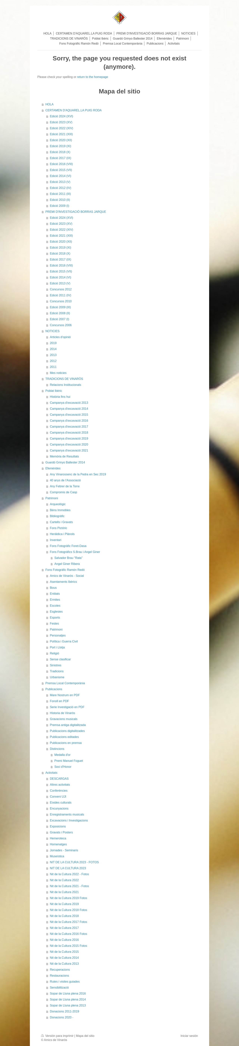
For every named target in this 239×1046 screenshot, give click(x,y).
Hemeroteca (58, 838)
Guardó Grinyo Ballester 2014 (65, 462)
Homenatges (58, 844)
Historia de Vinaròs (62, 713)
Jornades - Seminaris (64, 850)
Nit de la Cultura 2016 (64, 939)
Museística (57, 856)
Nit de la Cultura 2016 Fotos (68, 933)
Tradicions (56, 671)
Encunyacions (59, 808)
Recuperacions (60, 969)
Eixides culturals (61, 802)
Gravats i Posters (61, 832)
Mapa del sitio (85, 1035)
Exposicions (58, 826)
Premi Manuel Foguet (68, 760)
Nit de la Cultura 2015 (64, 951)
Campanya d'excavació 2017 (69, 426)
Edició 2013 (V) (60, 182)
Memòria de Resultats (64, 456)
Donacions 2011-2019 (64, 1011)
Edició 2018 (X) (60, 152)
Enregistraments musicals (67, 814)
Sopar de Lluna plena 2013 (68, 1005)
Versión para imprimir (57, 1035)
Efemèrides (52, 468)
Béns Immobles (60, 510)
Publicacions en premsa (66, 742)
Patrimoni (51, 498)
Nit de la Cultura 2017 (64, 927)
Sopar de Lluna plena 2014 (68, 999)
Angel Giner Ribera (67, 563)
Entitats (55, 593)
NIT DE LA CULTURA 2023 (68, 868)
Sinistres (55, 665)
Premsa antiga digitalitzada (68, 725)
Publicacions (53, 689)
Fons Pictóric (58, 528)
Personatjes (58, 635)
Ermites (55, 599)
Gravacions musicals (63, 719)
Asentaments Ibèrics (63, 581)
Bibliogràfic (57, 516)
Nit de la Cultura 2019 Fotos (68, 898)
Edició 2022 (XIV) (61, 128)
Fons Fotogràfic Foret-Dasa (68, 546)
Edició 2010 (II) (60, 199)
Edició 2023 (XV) (61, 122)
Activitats (51, 772)
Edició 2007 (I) (59, 319)
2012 (53, 361)
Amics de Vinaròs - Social (67, 575)
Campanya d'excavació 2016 (69, 420)
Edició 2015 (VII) (61, 170)
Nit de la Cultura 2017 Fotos (68, 921)
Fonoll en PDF (59, 701)
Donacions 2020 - (61, 1017)
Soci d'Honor (62, 766)
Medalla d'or (62, 754)
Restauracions (59, 975)
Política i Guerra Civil (64, 641)
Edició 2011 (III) (60, 193)
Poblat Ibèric (53, 390)
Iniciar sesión (189, 1035)
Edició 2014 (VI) (60, 176)
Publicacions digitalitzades (67, 731)
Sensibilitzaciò (59, 987)
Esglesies (56, 611)
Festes (54, 623)
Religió (54, 653)
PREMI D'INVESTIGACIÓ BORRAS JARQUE (75, 211)
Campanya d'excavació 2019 (69, 438)
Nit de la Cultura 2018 (64, 916)
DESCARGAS (59, 778)
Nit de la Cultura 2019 (64, 904)
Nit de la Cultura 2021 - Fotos (69, 886)
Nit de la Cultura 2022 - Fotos (69, 874)
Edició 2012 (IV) (60, 187)
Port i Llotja (57, 647)
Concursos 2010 (61, 301)
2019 (53, 343)
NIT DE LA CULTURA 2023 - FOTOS (74, 862)
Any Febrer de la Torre (65, 486)
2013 (53, 355)
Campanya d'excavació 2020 (69, 444)
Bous (53, 587)
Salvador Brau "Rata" (68, 557)
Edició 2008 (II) (60, 313)
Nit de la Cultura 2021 (64, 892)
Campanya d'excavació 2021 (69, 450)
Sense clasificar (60, 659)
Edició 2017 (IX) (60, 158)
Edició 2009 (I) (59, 205)
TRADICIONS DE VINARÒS (64, 378)
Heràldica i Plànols (62, 534)
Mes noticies (58, 372)
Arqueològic (58, 504)
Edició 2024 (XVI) (61, 116)
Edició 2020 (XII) (61, 140)
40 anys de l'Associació (65, 480)
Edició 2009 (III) (60, 307)
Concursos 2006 (61, 325)
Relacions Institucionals (65, 384)
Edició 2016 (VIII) (61, 164)
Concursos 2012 (61, 289)
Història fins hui (60, 396)
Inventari (55, 540)
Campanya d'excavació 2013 (69, 402)
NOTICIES (52, 331)
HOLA (49, 104)
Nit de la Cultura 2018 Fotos (68, 910)
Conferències (58, 790)
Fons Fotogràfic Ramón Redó (65, 569)
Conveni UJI (58, 796)
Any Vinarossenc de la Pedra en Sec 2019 (78, 474)
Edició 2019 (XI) (60, 146)
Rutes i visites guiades (65, 981)
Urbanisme (57, 677)
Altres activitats (60, 784)
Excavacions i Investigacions (69, 820)
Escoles (55, 605)
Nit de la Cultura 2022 (64, 880)
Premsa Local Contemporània (65, 683)
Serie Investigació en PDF (67, 707)
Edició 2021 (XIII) (61, 134)
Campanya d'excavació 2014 (69, 408)
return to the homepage (92, 77)
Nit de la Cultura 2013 (64, 963)
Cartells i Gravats (61, 522)
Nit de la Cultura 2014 (64, 957)
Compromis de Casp (63, 492)
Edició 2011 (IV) (60, 295)
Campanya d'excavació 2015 (69, 414)
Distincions (57, 748)
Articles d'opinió (60, 337)
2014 (53, 349)
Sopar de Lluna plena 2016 (68, 993)
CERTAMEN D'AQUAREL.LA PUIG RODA (73, 110)
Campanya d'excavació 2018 (69, 432)
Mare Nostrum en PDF (65, 695)
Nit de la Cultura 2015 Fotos (68, 945)
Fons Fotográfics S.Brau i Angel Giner (75, 551)
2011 (53, 366)
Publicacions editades (64, 736)
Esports (55, 617)
